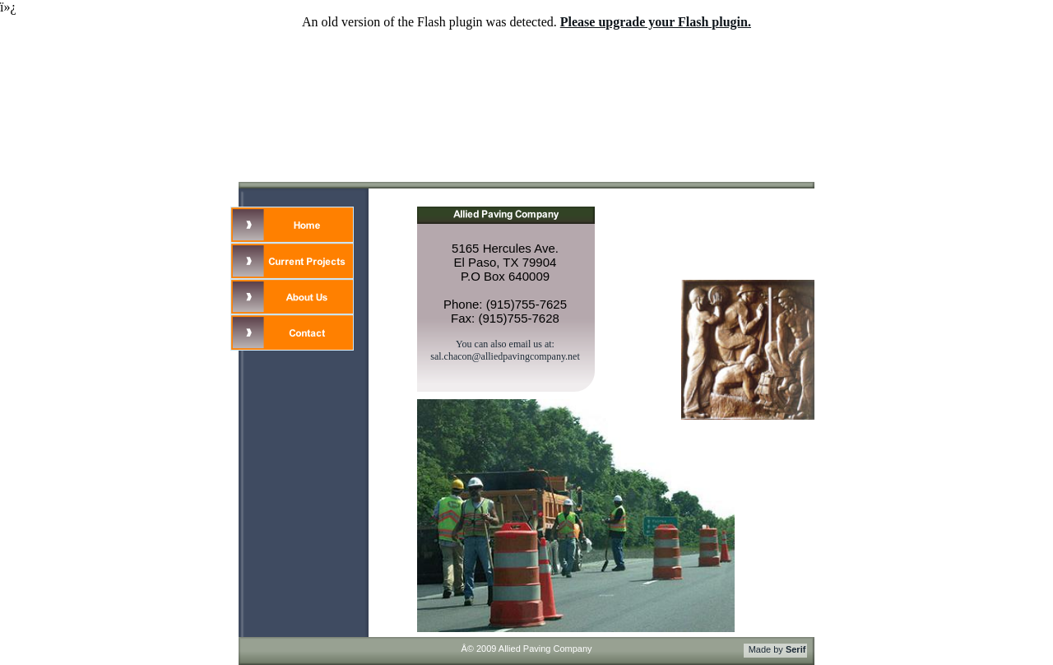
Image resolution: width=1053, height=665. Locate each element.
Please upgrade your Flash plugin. (655, 22)
